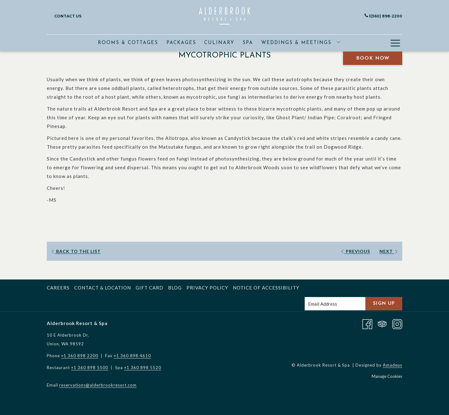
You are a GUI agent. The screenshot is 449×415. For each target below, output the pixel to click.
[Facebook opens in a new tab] (367, 323)
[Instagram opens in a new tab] (397, 323)
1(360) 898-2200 (383, 15)
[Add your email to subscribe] (335, 303)
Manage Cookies (387, 376)
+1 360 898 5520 (142, 367)
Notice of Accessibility (266, 287)
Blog (175, 287)
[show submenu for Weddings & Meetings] (338, 43)
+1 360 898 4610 (132, 355)
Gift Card (149, 287)
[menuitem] (128, 43)
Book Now (372, 58)
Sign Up (384, 303)
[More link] (395, 43)
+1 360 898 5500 (89, 367)
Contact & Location (102, 287)
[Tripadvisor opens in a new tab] (382, 323)
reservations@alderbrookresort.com (98, 385)
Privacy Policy (207, 287)
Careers (58, 287)
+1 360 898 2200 (79, 355)
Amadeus (392, 365)
